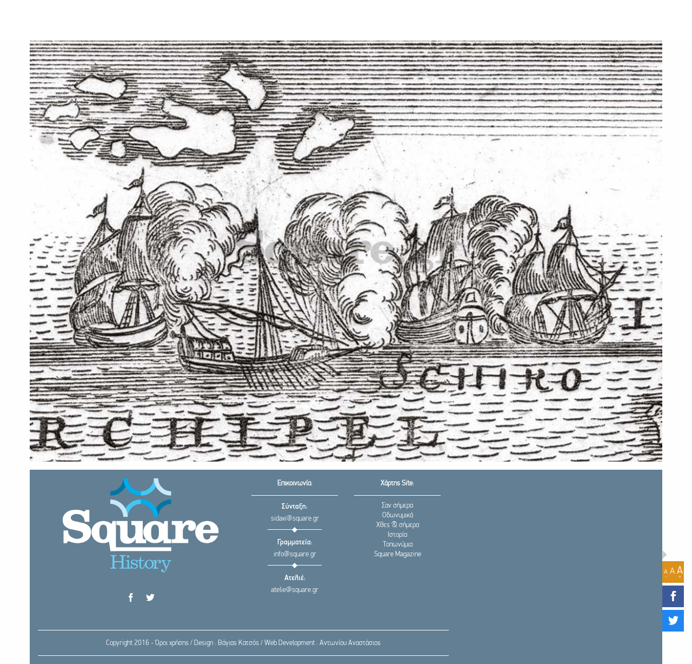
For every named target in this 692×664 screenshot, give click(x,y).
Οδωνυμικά (397, 515)
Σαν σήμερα (397, 505)
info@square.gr (295, 554)
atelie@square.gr (294, 590)
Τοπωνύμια (397, 544)
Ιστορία (397, 534)
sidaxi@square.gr (295, 518)
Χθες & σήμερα (397, 525)
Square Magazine (397, 554)
